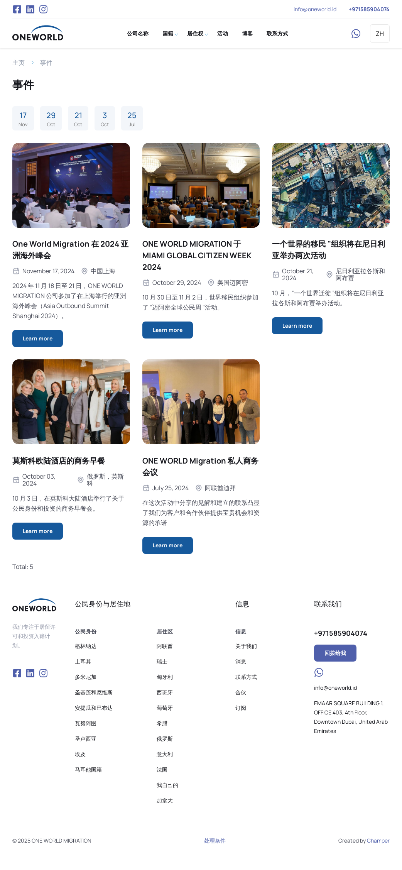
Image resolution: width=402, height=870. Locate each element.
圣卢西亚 (85, 738)
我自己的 (167, 785)
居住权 (195, 33)
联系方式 (277, 33)
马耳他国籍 (88, 769)
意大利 (165, 754)
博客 (247, 33)
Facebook (17, 9)
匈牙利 (165, 676)
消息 (240, 661)
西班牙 (165, 692)
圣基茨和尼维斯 (94, 692)
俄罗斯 (165, 738)
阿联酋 (165, 646)
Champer (378, 840)
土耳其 (83, 661)
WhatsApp (356, 33)
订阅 (240, 707)
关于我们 (246, 646)
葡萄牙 (165, 707)
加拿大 (165, 800)
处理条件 (215, 840)
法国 (162, 769)
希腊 (162, 723)
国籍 (167, 33)
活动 (222, 33)
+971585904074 (369, 9)
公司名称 (138, 33)
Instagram (43, 9)
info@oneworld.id (315, 9)
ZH (380, 33)
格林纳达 (85, 646)
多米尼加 (85, 676)
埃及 (80, 754)
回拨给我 (335, 653)
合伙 (240, 692)
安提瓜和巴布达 (94, 707)
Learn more (37, 338)
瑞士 (162, 661)
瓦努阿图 (85, 723)
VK (30, 9)
